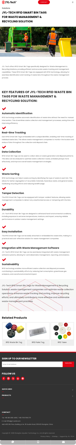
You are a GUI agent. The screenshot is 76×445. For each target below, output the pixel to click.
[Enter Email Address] (32, 364)
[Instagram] (22, 378)
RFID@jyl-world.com (14, 421)
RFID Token (62, 342)
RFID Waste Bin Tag (14, 342)
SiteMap (55, 436)
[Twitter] (13, 378)
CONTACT (43, 2)
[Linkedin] (8, 378)
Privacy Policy (45, 436)
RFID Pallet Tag (38, 342)
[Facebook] (3, 378)
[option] (14, 334)
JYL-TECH (71, 436)
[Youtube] (18, 378)
